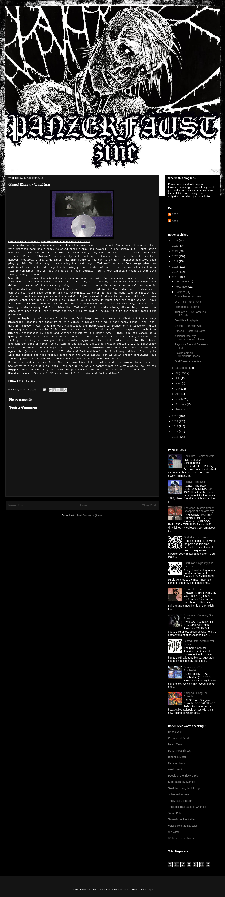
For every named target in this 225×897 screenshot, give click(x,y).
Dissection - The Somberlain (193, 669)
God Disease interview (188, 361)
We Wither (174, 832)
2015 (175, 416)
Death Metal (175, 744)
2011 (175, 436)
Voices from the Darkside (183, 825)
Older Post (149, 505)
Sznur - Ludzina (193, 589)
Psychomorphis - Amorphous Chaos (187, 354)
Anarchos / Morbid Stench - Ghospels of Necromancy (200, 509)
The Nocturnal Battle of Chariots (187, 806)
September (182, 367)
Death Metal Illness (179, 750)
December (181, 281)
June (178, 383)
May (178, 388)
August (179, 373)
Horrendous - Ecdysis (187, 306)
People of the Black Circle (183, 775)
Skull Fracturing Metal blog (184, 788)
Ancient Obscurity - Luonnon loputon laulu (189, 338)
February (181, 404)
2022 (175, 245)
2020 (175, 256)
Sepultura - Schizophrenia (199, 455)
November (181, 286)
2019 (175, 261)
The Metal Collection (180, 800)
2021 (175, 251)
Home (83, 505)
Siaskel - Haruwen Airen (189, 325)
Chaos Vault (175, 731)
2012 (175, 431)
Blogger (148, 889)
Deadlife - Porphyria (186, 320)
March (179, 399)
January (180, 409)
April (178, 393)
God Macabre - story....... (198, 537)
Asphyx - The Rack (195, 481)
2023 (175, 240)
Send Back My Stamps (181, 781)
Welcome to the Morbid (182, 838)
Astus (175, 214)
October (180, 292)
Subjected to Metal (179, 794)
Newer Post (16, 505)
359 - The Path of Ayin (188, 301)
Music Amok (175, 769)
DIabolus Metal (177, 756)
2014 (175, 421)
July (178, 378)
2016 (175, 276)
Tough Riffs (174, 813)
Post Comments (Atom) (90, 515)
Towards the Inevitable (181, 819)
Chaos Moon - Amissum (189, 296)
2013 (175, 426)
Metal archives (176, 763)
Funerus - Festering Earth (190, 330)
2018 (175, 266)
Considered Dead (178, 738)
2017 (175, 271)
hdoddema (123, 889)
